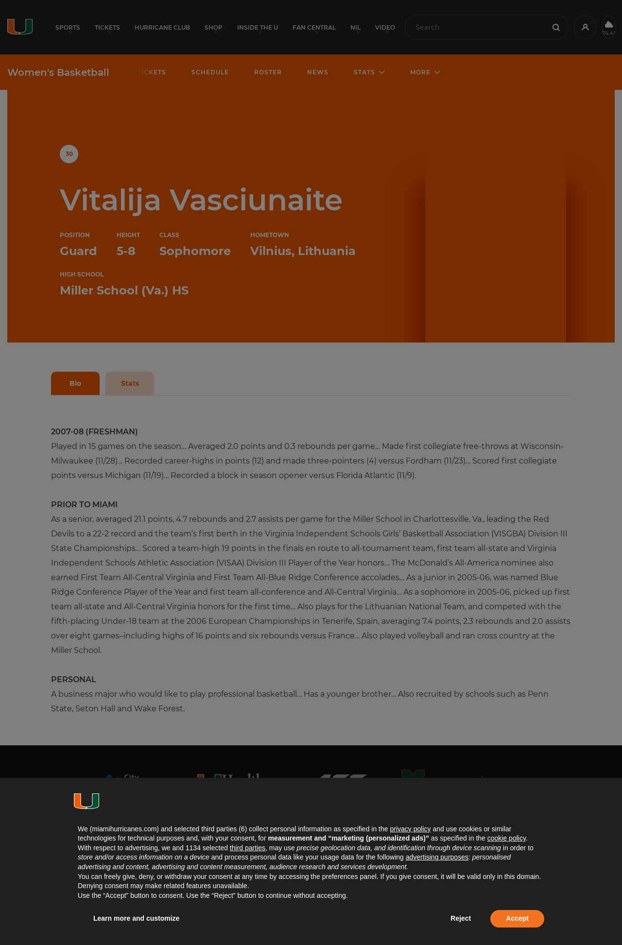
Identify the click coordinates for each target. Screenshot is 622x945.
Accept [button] (517, 918)
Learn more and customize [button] (136, 918)
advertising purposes (437, 857)
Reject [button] (460, 918)
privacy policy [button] (410, 829)
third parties (247, 848)
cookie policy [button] (506, 838)
